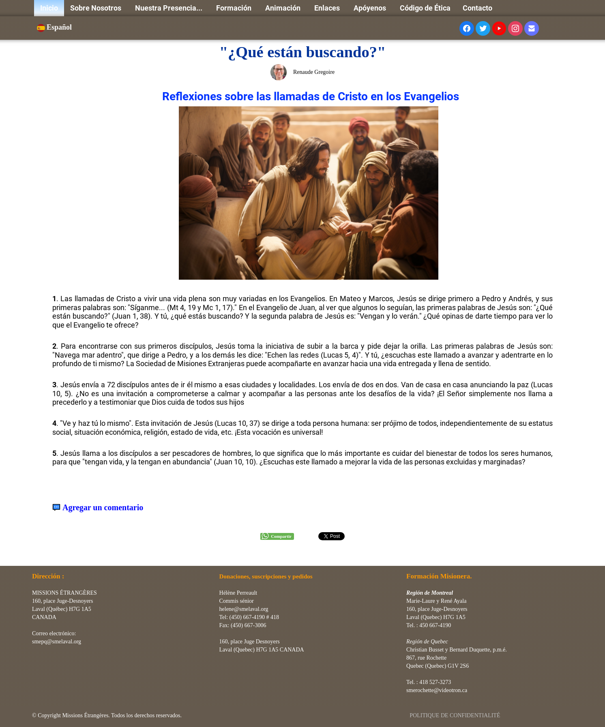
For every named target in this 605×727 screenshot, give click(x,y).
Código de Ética (425, 8)
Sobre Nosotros (96, 8)
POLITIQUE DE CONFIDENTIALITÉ (456, 715)
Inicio (49, 8)
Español (55, 27)
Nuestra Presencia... (169, 8)
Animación (283, 8)
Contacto (477, 8)
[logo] (35, 556)
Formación (234, 8)
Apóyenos (371, 8)
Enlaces (327, 8)
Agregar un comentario (102, 507)
